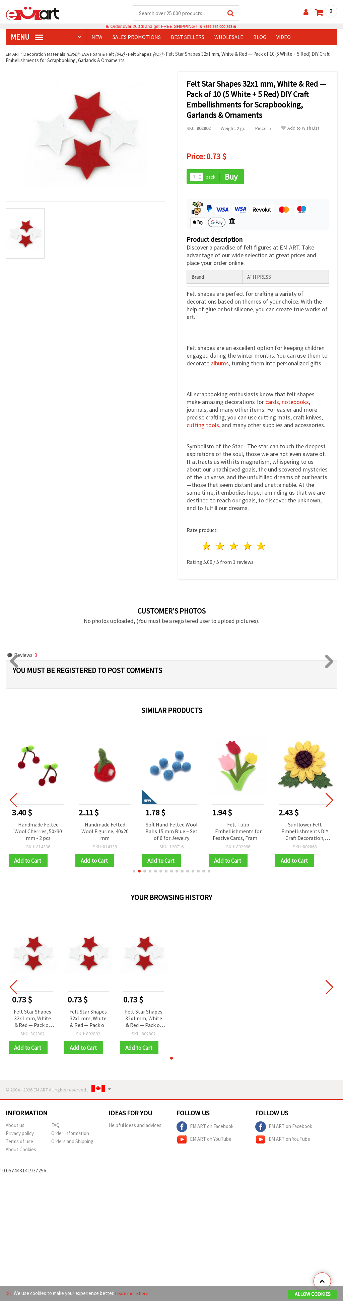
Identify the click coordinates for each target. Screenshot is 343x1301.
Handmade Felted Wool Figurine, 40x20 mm (105, 832)
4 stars (248, 547)
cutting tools (203, 426)
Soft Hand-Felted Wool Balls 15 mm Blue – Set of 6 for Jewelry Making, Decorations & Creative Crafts (171, 832)
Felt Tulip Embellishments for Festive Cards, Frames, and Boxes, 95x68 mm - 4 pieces (238, 832)
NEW (96, 37)
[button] (134, 872)
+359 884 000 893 (217, 26)
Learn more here (133, 1294)
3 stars (234, 547)
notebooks (295, 403)
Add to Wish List (300, 128)
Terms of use (19, 1143)
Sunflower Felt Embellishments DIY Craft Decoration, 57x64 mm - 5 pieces (304, 832)
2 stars (220, 547)
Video (283, 37)
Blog (259, 37)
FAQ (55, 1127)
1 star (207, 547)
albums (220, 364)
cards (272, 403)
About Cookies (21, 1151)
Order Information (70, 1135)
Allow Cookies (313, 1295)
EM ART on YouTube (204, 1141)
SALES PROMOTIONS (137, 37)
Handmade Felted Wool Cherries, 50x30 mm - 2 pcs (38, 832)
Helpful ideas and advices (135, 1127)
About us (15, 1127)
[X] (8, 1294)
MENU (27, 37)
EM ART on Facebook (205, 1128)
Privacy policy (20, 1135)
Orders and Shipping (72, 1143)
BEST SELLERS (187, 37)
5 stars (261, 547)
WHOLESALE (228, 37)
